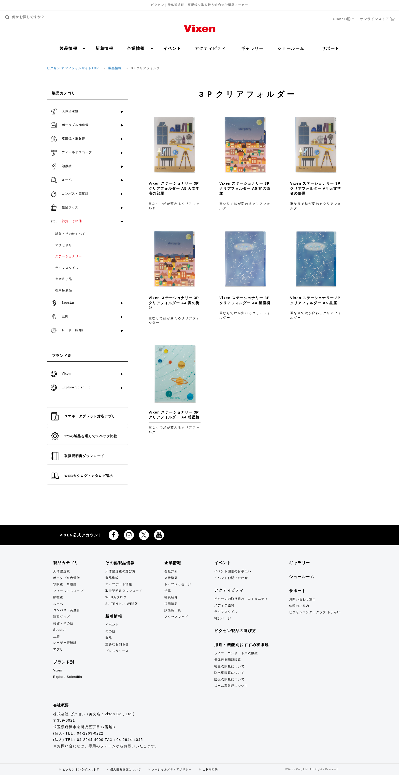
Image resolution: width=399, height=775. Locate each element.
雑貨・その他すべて (70, 234)
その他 (110, 631)
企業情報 (140, 48)
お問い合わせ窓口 (302, 599)
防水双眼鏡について (229, 673)
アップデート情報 (118, 584)
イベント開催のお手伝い (232, 571)
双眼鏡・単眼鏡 (65, 584)
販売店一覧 (172, 610)
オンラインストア (377, 19)
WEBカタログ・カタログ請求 (82, 476)
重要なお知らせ (117, 644)
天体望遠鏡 (61, 571)
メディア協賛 (224, 605)
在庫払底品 (63, 290)
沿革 (167, 591)
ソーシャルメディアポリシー (172, 769)
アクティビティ (210, 48)
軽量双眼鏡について (229, 666)
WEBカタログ (116, 597)
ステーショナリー (68, 256)
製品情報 (72, 48)
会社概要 (171, 578)
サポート (330, 48)
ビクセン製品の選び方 (235, 630)
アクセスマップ (176, 617)
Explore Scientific (67, 677)
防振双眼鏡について (229, 679)
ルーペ (58, 604)
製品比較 (112, 578)
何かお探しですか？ (25, 17)
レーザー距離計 (65, 643)
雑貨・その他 (63, 623)
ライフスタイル (67, 268)
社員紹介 (171, 597)
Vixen (57, 670)
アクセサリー (65, 245)
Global (343, 19)
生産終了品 (63, 279)
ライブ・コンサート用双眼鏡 (236, 653)
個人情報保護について (125, 769)
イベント (172, 48)
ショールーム (290, 48)
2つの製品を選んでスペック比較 (84, 436)
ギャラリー (252, 48)
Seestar (59, 630)
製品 (108, 638)
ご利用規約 (210, 769)
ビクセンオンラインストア (81, 769)
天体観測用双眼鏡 (227, 660)
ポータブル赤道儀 (66, 578)
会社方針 (171, 571)
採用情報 (171, 604)
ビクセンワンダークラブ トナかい (315, 612)
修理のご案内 (299, 606)
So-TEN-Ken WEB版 (121, 604)
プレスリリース (117, 651)
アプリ (58, 649)
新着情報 (104, 48)
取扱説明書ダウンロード (77, 456)
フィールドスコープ (68, 591)
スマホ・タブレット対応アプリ (83, 416)
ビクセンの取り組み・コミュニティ (241, 599)
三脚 (56, 636)
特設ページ (222, 618)
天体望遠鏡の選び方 (120, 571)
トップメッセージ (177, 584)
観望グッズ (61, 617)
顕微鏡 (58, 597)
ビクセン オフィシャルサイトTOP (73, 68)
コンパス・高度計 (66, 610)
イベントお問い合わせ (231, 578)
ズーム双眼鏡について (231, 686)
